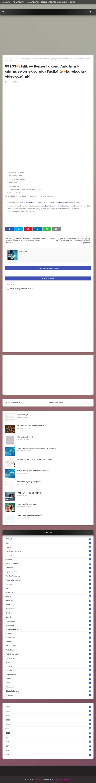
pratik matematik (48, 654)
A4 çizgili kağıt (22, 414)
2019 (48, 737)
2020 (48, 733)
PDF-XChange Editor (48, 551)
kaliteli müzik (48, 609)
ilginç (48, 588)
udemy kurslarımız (56, 403)
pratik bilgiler (48, 650)
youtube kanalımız (12, 403)
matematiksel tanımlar (48, 629)
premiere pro (48, 658)
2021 (48, 728)
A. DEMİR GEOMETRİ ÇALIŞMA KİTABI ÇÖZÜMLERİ (35, 459)
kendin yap (48, 613)
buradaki (63, 202)
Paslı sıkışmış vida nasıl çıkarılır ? (30, 426)
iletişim (73, 2)
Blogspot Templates (63, 780)
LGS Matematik (32, 2)
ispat (48, 605)
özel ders (48, 695)
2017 (48, 746)
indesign (48, 601)
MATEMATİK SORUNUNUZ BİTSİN (29, 493)
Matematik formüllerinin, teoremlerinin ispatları (36, 448)
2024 (48, 715)
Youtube (48, 559)
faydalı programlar (48, 576)
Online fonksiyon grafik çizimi (28, 482)
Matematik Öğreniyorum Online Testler (32, 470)
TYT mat (48, 555)
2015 (48, 755)
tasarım (48, 670)
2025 (48, 711)
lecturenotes (48, 621)
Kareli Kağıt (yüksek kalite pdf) (29, 515)
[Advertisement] (48, 33)
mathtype (48, 633)
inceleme (48, 596)
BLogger (38, 780)
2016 (48, 750)
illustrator (48, 592)
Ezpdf (48, 543)
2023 (48, 720)
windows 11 (48, 687)
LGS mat (48, 547)
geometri (48, 584)
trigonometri (48, 675)
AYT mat (48, 539)
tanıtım (48, 666)
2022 (48, 724)
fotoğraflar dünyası (48, 580)
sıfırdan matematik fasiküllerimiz (54, 2)
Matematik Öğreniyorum (26, 504)
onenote (48, 642)
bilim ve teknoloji (48, 564)
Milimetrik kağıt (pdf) (25, 437)
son (16, 59)
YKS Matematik (18, 2)
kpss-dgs (48, 617)
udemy (48, 679)
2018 (48, 742)
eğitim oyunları (48, 572)
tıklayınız (29, 202)
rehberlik (48, 662)
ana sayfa (6, 2)
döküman (48, 568)
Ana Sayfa (9, 59)
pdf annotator (48, 646)
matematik (48, 625)
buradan (44, 206)
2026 (48, 707)
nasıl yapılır (48, 638)
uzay (48, 683)
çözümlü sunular (48, 691)
